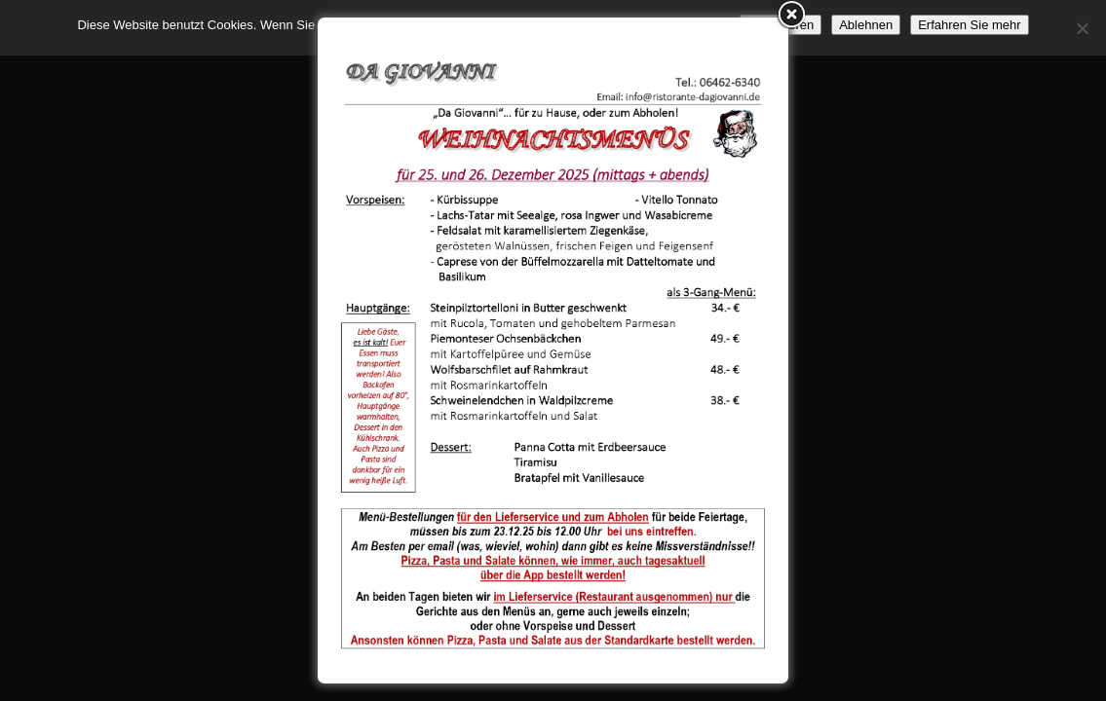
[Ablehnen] (1081, 28)
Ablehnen (866, 25)
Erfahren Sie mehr (969, 25)
